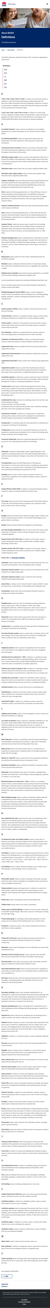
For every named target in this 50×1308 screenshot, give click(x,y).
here (42, 650)
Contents (6, 1276)
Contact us (4, 1286)
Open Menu (47, 4)
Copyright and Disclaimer (24, 1302)
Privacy (24, 1304)
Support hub (4, 1284)
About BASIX (7, 33)
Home (3, 50)
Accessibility (24, 1299)
